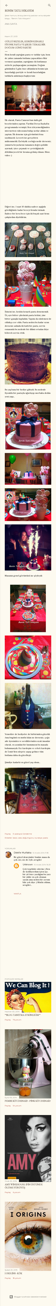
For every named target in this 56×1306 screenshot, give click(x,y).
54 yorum (17, 1106)
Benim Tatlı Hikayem (19, 10)
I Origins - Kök (13, 1273)
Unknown (28, 864)
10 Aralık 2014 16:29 (42, 865)
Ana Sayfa (11, 24)
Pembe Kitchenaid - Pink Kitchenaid (28, 1100)
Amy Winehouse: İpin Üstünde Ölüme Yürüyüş (24, 1186)
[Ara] (49, 5)
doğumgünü (28, 838)
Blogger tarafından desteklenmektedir (28, 1297)
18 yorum (17, 1278)
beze (15, 838)
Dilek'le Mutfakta (22, 852)
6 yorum (16, 1192)
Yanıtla (17, 894)
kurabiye (38, 838)
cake (20, 838)
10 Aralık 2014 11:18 (41, 853)
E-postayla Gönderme (22, 834)
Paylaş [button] (8, 834)
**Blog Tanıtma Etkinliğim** (22, 1015)
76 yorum (17, 1020)
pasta (45, 838)
